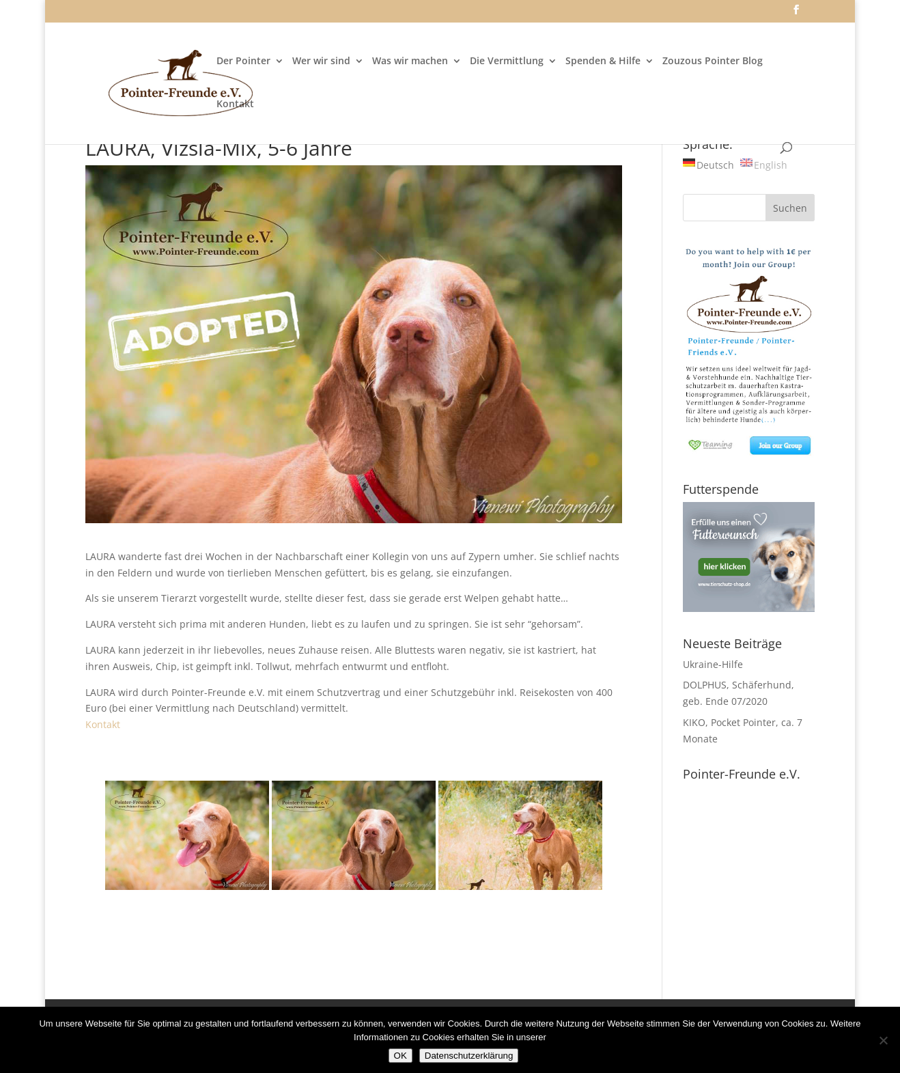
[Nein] (883, 1040)
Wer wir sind (321, 61)
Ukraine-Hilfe (713, 664)
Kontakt (235, 104)
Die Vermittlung (507, 61)
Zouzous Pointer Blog (712, 61)
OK (400, 1055)
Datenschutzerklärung (469, 1055)
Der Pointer (243, 61)
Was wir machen (410, 61)
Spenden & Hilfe (603, 61)
